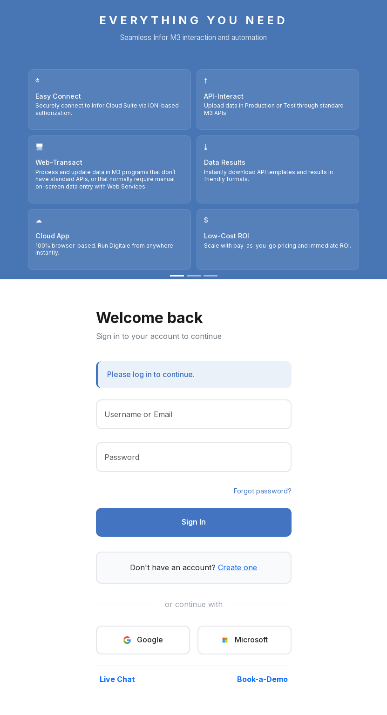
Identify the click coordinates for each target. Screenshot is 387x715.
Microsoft (244, 639)
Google (143, 639)
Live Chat (117, 679)
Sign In (194, 521)
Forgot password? (263, 491)
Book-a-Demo (262, 679)
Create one (237, 567)
